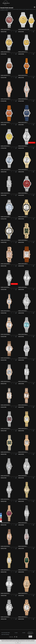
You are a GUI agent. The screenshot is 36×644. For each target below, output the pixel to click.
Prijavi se (30, 636)
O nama (16, 632)
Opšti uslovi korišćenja (5, 634)
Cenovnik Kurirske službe (5, 632)
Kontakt (23, 632)
